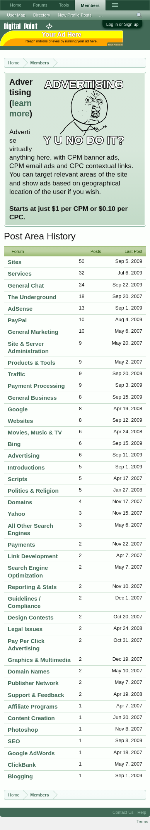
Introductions (26, 467)
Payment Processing (36, 385)
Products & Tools (31, 362)
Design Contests (30, 617)
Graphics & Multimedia (39, 660)
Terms (142, 821)
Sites (15, 262)
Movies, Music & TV (35, 432)
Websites (20, 421)
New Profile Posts (75, 15)
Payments (21, 544)
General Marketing (33, 331)
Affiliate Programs (33, 706)
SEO (14, 741)
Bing (14, 444)
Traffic (16, 374)
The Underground (32, 297)
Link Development (33, 556)
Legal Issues (25, 629)
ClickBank (22, 764)
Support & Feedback (36, 695)
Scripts (17, 479)
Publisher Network (33, 683)
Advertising (24, 455)
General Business (32, 397)
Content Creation (31, 718)
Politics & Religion (33, 490)
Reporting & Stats (32, 587)
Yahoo (16, 513)
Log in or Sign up (122, 24)
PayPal (17, 320)
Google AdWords (31, 753)
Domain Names (28, 671)
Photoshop (23, 729)
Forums (40, 5)
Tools (64, 5)
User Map (16, 15)
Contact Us (122, 812)
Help (141, 812)
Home (15, 5)
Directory (41, 15)
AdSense (20, 308)
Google (18, 409)
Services (20, 273)
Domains (20, 502)
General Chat (26, 285)
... (101, 15)
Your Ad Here (115, 44)
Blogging (20, 776)
